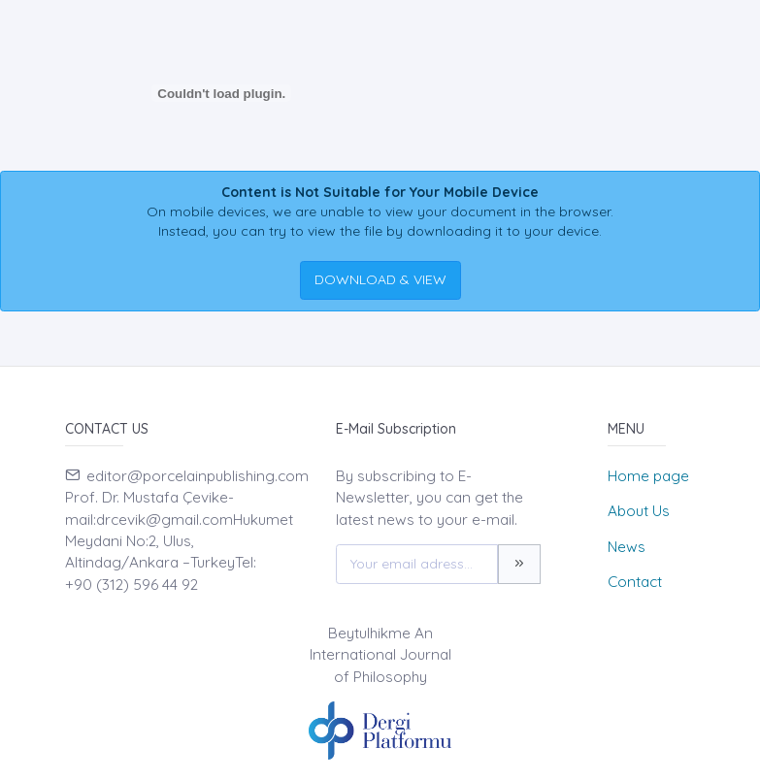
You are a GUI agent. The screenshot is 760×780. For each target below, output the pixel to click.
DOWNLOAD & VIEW (380, 279)
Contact (635, 581)
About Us (639, 511)
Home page (648, 476)
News (626, 546)
